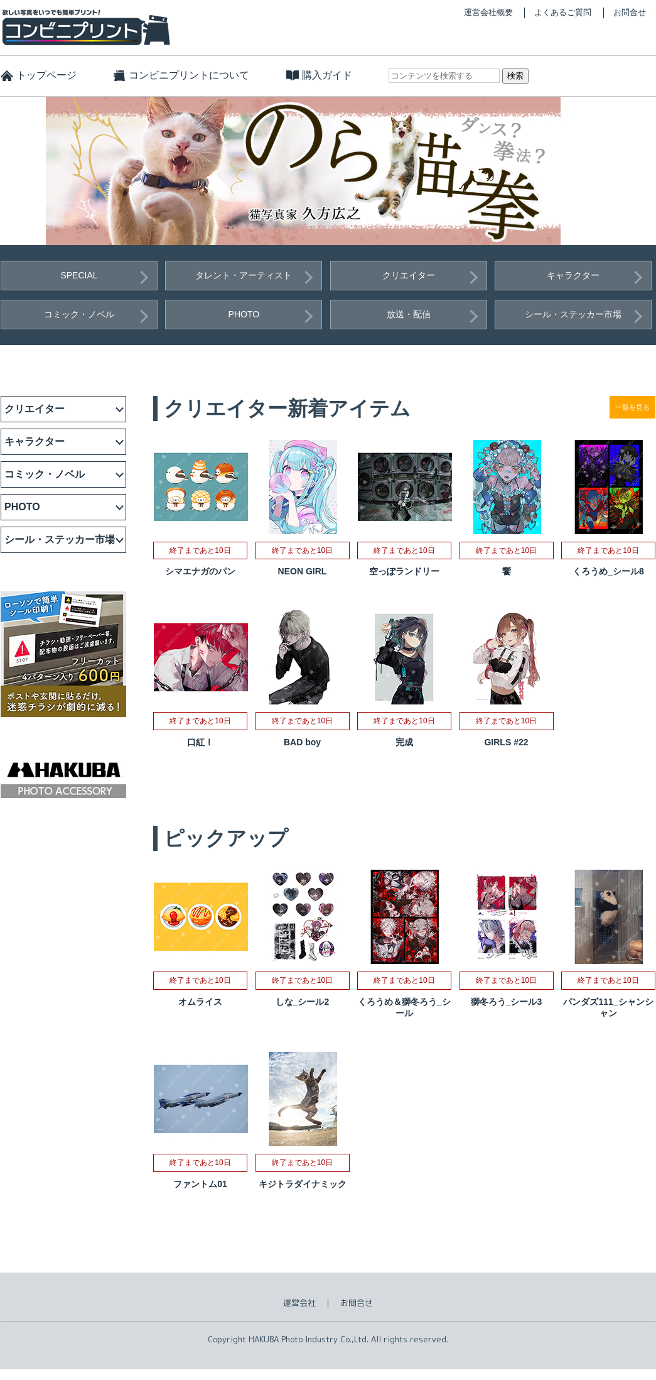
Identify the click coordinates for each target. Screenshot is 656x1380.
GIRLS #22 (506, 742)
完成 (404, 742)
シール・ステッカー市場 (573, 314)
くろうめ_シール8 (608, 571)
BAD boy (302, 742)
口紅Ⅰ (200, 742)
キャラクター (573, 275)
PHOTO (244, 314)
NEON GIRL (302, 571)
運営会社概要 (488, 12)
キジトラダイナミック (303, 1184)
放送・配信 (409, 314)
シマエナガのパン (200, 571)
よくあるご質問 (562, 12)
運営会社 (299, 1302)
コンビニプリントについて (189, 75)
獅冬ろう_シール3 (506, 1002)
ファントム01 (200, 1184)
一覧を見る (632, 407)
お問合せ (629, 12)
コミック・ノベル (79, 314)
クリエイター (408, 275)
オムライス (200, 1002)
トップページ (46, 75)
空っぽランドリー (404, 571)
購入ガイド (327, 75)
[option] (328, 171)
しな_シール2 (303, 1002)
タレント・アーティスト (243, 275)
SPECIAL (78, 275)
